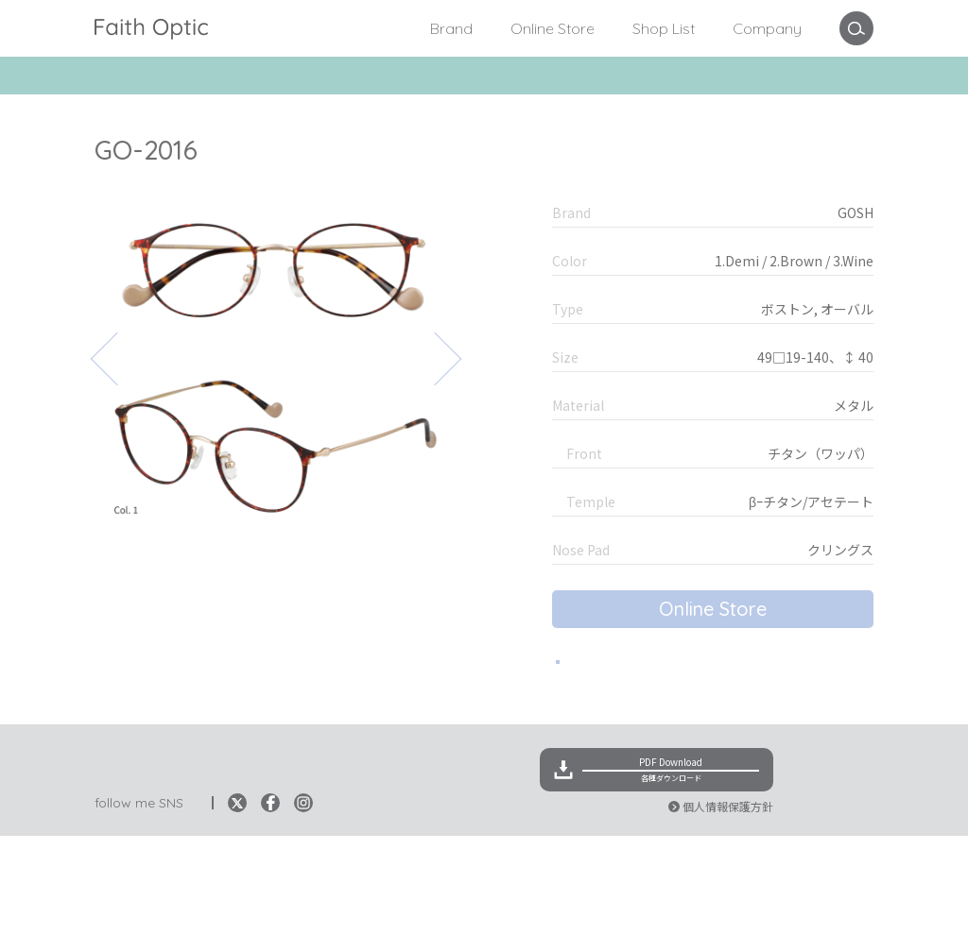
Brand (451, 28)
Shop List (663, 28)
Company (767, 28)
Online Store (552, 28)
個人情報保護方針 (728, 905)
